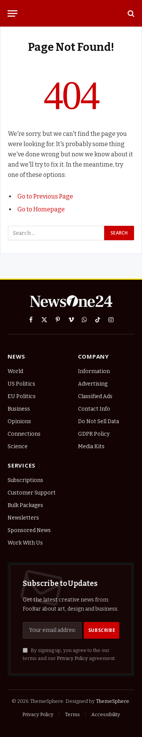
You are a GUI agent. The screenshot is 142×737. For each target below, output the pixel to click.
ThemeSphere (112, 701)
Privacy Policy (72, 658)
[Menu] (12, 13)
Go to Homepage (41, 209)
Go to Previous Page (45, 196)
